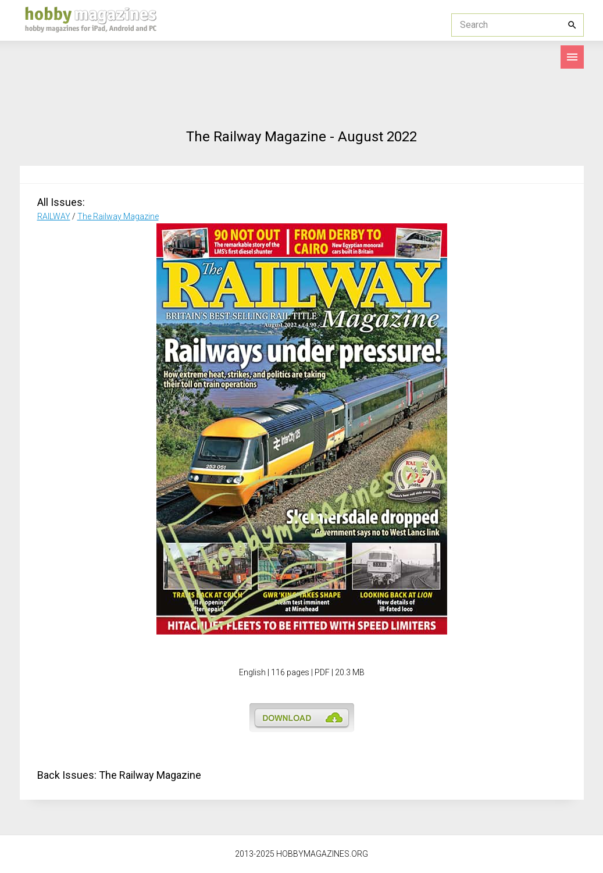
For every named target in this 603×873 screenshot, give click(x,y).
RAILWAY (53, 216)
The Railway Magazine (118, 216)
